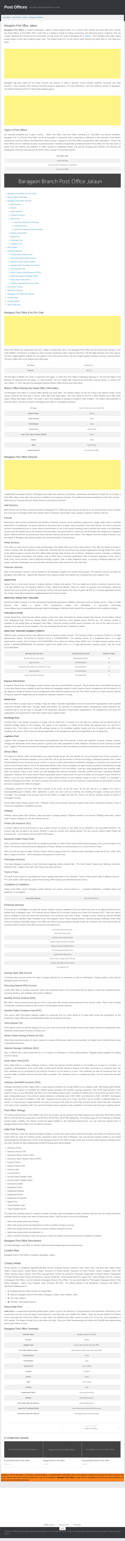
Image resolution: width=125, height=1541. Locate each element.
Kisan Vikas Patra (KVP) (21, 279)
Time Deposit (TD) (18, 269)
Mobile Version (49, 1527)
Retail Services (17, 211)
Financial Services (15, 251)
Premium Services (18, 215)
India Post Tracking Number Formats (29, 229)
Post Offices (17, 7)
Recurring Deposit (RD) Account (24, 258)
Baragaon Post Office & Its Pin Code (22, 193)
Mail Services (16, 204)
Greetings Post (17, 240)
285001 (88, 36)
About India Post (14, 305)
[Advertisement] (62, 63)
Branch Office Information (18, 197)
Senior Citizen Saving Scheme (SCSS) (27, 272)
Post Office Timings (15, 287)
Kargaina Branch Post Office (54, 1463)
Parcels (14, 208)
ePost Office (12, 247)
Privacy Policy (64, 1527)
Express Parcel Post (19, 233)
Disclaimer (77, 1527)
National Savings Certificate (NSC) (25, 276)
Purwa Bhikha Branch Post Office (17, 1463)
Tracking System (21, 226)
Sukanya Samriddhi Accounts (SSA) (26, 283)
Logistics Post (16, 244)
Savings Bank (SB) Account (22, 254)
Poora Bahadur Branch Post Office (96, 1463)
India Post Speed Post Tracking (27, 222)
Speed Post (15, 219)
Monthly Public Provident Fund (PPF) (26, 265)
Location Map (13, 297)
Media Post (15, 237)
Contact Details (13, 301)
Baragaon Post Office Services (20, 201)
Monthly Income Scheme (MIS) (24, 262)
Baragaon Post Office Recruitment (21, 294)
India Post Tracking (15, 290)
